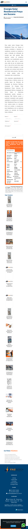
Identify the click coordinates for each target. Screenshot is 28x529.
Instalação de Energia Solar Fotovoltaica (12, 457)
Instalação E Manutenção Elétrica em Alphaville (9, 318)
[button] (26, 2)
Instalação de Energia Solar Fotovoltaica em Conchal (9, 234)
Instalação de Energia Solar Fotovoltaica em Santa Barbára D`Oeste (9, 375)
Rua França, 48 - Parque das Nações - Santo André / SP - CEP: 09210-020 (14, 501)
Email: (16, 116)
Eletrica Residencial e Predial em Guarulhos (9, 346)
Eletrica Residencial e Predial (10, 462)
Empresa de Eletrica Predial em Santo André (9, 271)
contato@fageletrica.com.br (15, 493)
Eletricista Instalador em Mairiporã (9, 331)
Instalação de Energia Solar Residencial (12, 458)
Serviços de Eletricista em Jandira (9, 401)
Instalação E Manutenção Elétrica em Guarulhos (9, 206)
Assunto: (16, 121)
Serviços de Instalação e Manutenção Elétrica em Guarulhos (9, 221)
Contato (14, 481)
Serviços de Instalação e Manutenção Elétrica (13, 459)
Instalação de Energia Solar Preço (11, 455)
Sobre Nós (14, 479)
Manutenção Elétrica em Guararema (9, 261)
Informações (14, 482)
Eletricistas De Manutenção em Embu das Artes (9, 248)
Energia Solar (14, 484)
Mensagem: (8, 125)
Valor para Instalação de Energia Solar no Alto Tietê (9, 299)
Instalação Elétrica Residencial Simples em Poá (9, 417)
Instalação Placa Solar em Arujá (9, 429)
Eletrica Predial (7, 461)
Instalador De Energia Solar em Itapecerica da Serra (9, 360)
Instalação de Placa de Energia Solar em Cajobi (9, 285)
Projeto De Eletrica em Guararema (9, 387)
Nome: (7, 116)
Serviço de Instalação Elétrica (10, 454)
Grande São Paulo (10, 150)
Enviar (14, 137)
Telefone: (7, 121)
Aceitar (13, 525)
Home (14, 478)
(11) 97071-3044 (15, 490)
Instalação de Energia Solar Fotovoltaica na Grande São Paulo (9, 444)
